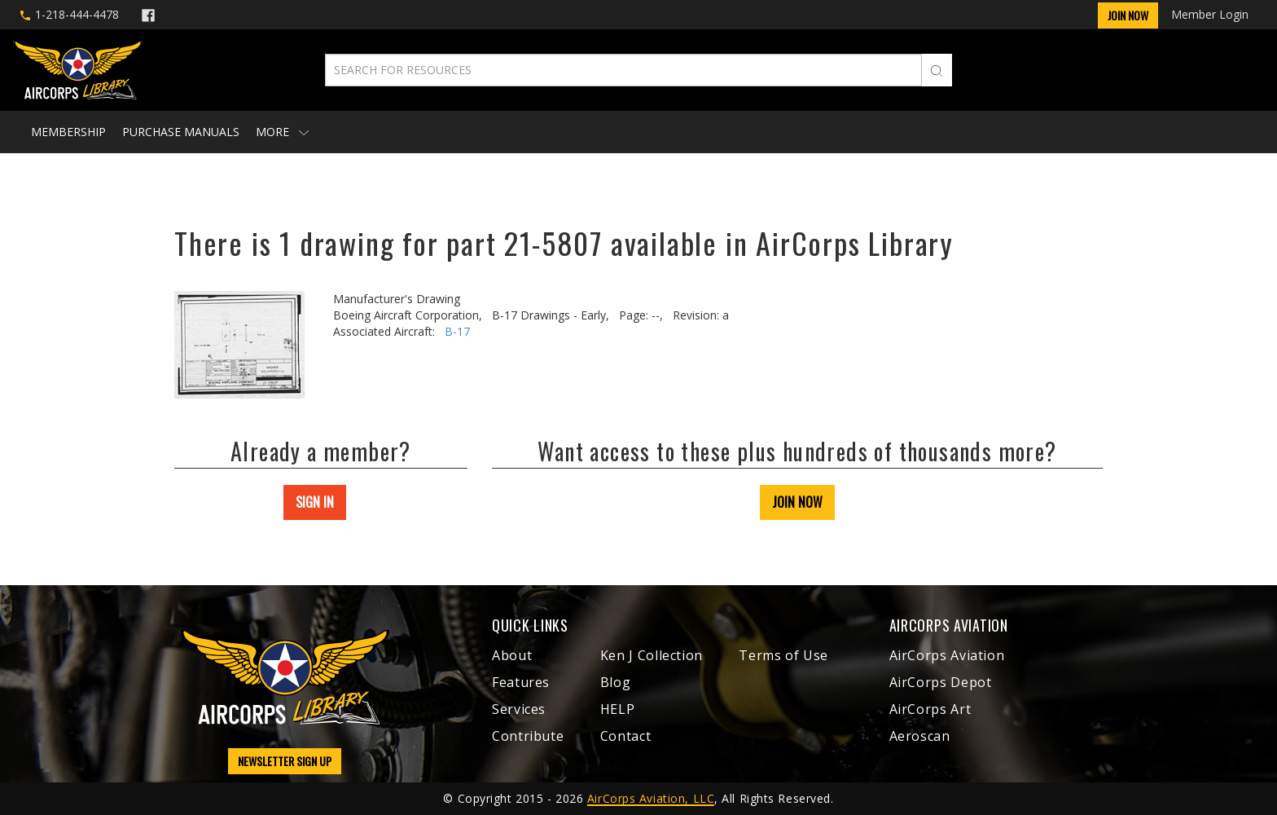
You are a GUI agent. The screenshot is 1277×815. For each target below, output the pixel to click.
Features (521, 682)
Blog (615, 682)
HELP (617, 709)
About (512, 655)
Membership (68, 131)
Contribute (528, 736)
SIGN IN (315, 502)
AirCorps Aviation (947, 655)
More (282, 131)
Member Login (1209, 14)
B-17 (457, 331)
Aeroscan (919, 736)
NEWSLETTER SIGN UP (284, 760)
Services (519, 709)
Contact (625, 736)
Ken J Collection (651, 655)
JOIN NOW (797, 502)
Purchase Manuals (180, 131)
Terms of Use (783, 655)
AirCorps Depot (940, 682)
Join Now (1128, 15)
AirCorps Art (930, 709)
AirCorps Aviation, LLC (650, 798)
